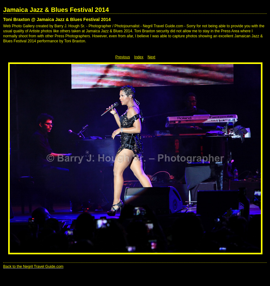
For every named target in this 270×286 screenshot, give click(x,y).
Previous (122, 57)
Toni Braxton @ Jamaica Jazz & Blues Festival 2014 (57, 19)
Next (151, 57)
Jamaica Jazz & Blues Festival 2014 (56, 9)
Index (138, 57)
